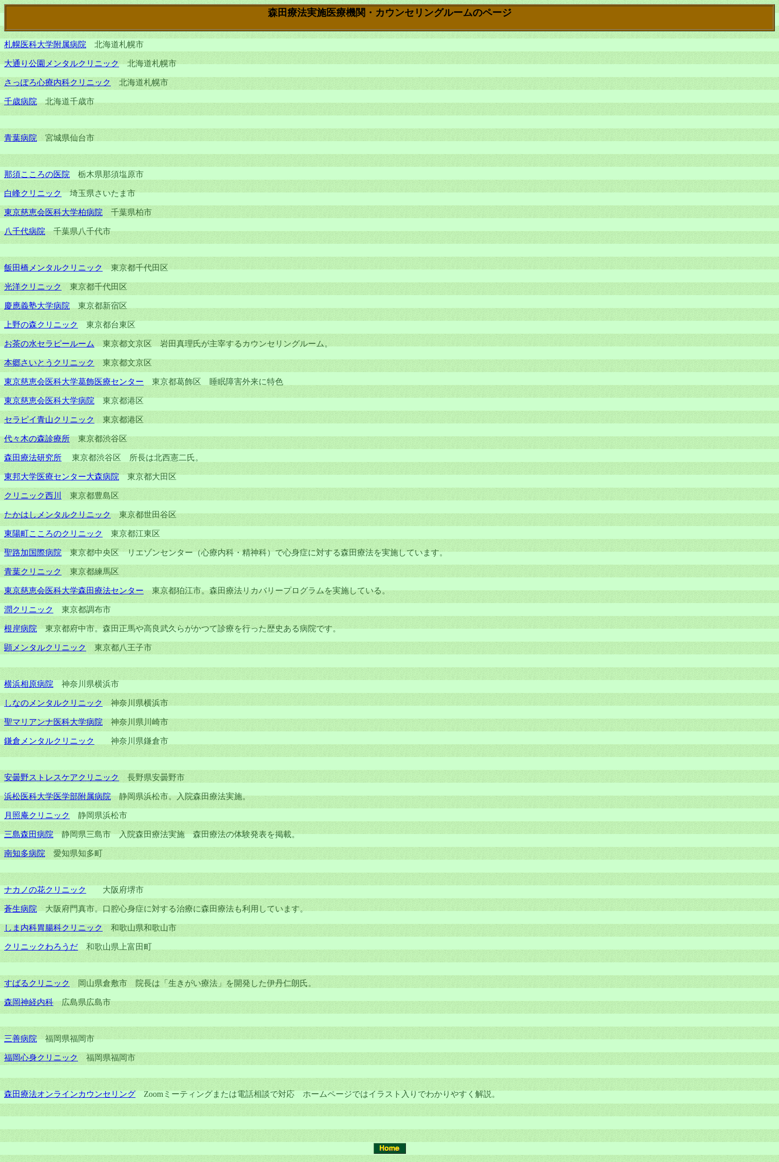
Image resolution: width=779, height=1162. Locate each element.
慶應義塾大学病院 (37, 305)
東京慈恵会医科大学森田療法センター (74, 590)
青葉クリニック (33, 571)
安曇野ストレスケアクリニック (61, 777)
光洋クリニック (33, 286)
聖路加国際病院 (33, 552)
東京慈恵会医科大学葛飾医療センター (74, 381)
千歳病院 (20, 101)
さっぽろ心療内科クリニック (57, 82)
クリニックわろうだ (41, 946)
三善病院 (20, 1038)
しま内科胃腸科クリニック (53, 927)
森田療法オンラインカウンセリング (69, 1094)
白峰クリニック (33, 193)
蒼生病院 (20, 908)
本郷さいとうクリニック (49, 362)
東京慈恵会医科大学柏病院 (53, 212)
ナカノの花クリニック (45, 889)
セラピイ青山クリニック (49, 419)
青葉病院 (20, 137)
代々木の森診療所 (37, 438)
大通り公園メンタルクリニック (61, 63)
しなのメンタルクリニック (53, 703)
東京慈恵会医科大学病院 (49, 400)
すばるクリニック (37, 983)
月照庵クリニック (37, 815)
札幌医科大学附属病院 (45, 44)
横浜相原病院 (28, 684)
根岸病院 (20, 628)
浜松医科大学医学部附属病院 (57, 796)
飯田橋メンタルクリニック (53, 267)
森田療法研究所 (33, 457)
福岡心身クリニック (41, 1057)
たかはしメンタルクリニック (57, 514)
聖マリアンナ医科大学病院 (53, 722)
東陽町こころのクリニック (53, 533)
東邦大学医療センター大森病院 (61, 476)
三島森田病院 (28, 834)
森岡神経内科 (28, 1002)
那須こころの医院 (37, 174)
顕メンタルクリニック (45, 647)
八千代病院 (24, 231)
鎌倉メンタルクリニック (49, 741)
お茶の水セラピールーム (49, 343)
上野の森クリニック (41, 324)
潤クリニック (28, 609)
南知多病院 (24, 853)
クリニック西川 (33, 495)
